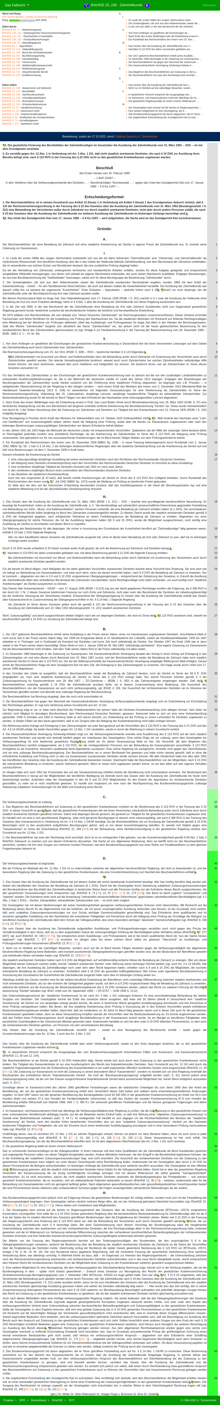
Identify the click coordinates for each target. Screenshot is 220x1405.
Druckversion (41, 16)
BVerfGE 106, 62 (11, 42)
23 (215, 557)
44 (215, 928)
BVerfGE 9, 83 (10, 117)
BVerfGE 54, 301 (11, 55)
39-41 (6, 1071)
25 (215, 588)
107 (21, 923)
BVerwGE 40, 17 (11, 29)
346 (5, 923)
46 (215, 960)
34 (215, 725)
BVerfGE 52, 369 (11, 58)
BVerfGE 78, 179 (11, 49)
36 (215, 772)
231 (138, 1137)
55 (215, 1134)
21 (215, 548)
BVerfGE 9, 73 (10, 120)
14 (215, 430)
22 (215, 552)
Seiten (20, 16)
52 (215, 1060)
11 (215, 375)
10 (215, 356)
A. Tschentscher (148, 136)
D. (104, 858)
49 (215, 1030)
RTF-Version (8, 16)
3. (127, 26)
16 (215, 454)
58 (215, 1197)
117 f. (74, 943)
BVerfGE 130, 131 (11, 33)
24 (215, 568)
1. (127, 20)
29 (215, 653)
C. (104, 797)
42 (215, 881)
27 (215, 615)
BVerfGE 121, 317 (11, 36)
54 (215, 1110)
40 (215, 863)
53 (215, 1087)
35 (215, 734)
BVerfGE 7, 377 (10, 123)
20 (215, 537)
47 (215, 979)
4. (127, 65)
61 (215, 1267)
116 (116, 1137)
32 (215, 701)
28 (215, 634)
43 (215, 905)
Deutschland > (40, 1400)
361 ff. (12, 1205)
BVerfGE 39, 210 (11, 68)
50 (215, 1043)
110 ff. (48, 1205)
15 (215, 442)
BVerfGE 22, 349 (11, 88)
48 (215, 995)
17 (215, 459)
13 (215, 418)
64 (215, 1378)
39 (215, 837)
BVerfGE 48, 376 (11, 62)
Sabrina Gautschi (126, 136)
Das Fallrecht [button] (14, 5)
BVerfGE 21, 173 (11, 91)
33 (215, 709)
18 (215, 501)
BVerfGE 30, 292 (11, 75)
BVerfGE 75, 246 (11, 52)
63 (215, 1351)
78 (98, 893)
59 (215, 1210)
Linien (28, 16)
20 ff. (72, 1400)
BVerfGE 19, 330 (11, 94)
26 (215, 604)
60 (215, 1240)
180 (140, 893)
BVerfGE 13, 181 (11, 104)
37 (215, 802)
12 (215, 402)
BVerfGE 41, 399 (11, 65)
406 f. (53, 939)
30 (215, 673)
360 (85, 829)
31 (215, 696)
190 (95, 1137)
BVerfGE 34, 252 (11, 72)
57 (215, 1150)
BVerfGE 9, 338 (10, 114)
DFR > (23, 1400)
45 (215, 948)
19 (215, 528)
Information (210, 5)
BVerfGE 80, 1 (10, 46)
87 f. (73, 1137)
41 (215, 868)
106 (38, 1129)
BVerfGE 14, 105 (11, 101)
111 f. (61, 1389)
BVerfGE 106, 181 (11, 39)
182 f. (84, 955)
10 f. (29, 1205)
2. (127, 23)
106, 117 (118, 893)
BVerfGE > (59, 1400)
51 (215, 1052)
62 (215, 1298)
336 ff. (49, 935)
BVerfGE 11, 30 (10, 110)
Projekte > (10, 1400)
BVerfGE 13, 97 (10, 107)
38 (215, 806)
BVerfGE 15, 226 (11, 97)
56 (215, 1146)
